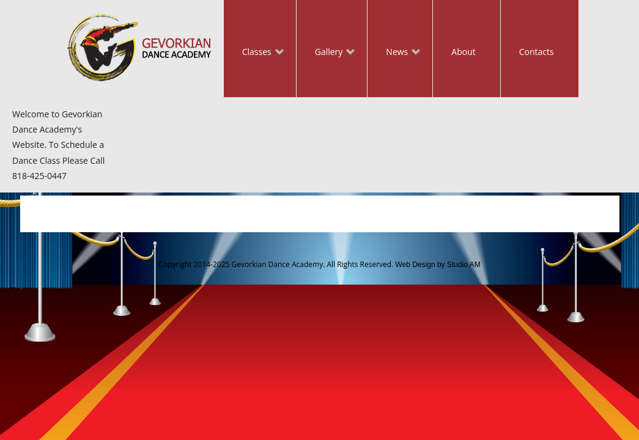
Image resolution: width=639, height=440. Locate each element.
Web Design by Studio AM (437, 264)
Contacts (536, 51)
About (463, 51)
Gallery (326, 53)
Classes (254, 53)
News (394, 53)
